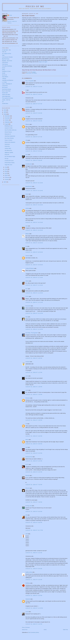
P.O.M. (27, 296)
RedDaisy (28, 583)
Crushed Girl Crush (9, 160)
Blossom (27, 488)
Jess (27, 116)
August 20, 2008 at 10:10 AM (34, 182)
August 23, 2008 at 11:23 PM (34, 608)
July (6, 167)
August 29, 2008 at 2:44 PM (34, 624)
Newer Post (24, 629)
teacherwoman (29, 456)
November (7, 118)
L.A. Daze (4, 82)
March (6, 175)
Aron (27, 154)
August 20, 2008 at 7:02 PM (34, 484)
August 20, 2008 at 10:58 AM (34, 264)
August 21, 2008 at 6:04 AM (34, 568)
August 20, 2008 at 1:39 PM (34, 386)
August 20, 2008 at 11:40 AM (34, 292)
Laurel (27, 611)
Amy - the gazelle (29, 80)
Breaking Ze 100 (8, 126)
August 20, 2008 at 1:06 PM (34, 358)
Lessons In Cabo (8, 128)
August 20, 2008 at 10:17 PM (34, 530)
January (7, 179)
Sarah (27, 194)
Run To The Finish (6, 91)
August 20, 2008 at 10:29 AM (34, 230)
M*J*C (27, 464)
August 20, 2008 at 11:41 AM (34, 302)
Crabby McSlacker (30, 268)
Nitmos (27, 281)
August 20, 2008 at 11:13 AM (34, 277)
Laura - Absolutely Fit (7, 83)
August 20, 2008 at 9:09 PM (34, 522)
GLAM (3, 73)
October (7, 120)
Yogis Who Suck (8, 164)
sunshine (28, 361)
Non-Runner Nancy (6, 89)
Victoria (27, 208)
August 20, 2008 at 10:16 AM (34, 190)
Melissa (27, 233)
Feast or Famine (8, 140)
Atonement (7, 144)
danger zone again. (43, 61)
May (6, 171)
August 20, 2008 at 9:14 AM (34, 86)
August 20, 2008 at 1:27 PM (34, 372)
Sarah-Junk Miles (6, 94)
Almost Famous (8, 132)
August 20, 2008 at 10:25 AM (34, 222)
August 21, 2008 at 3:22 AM (34, 552)
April (6, 173)
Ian (26, 246)
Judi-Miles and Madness (7, 80)
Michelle (27, 475)
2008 (5, 114)
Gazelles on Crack (6, 71)
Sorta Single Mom (6, 96)
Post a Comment (26, 627)
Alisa (3, 55)
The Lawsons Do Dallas (7, 98)
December (7, 116)
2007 (5, 182)
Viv (26, 423)
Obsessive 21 (8, 134)
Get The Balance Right (10, 156)
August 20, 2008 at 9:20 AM (34, 94)
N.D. (27, 288)
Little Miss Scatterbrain (10, 136)
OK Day (6, 158)
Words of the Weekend (10, 142)
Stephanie (28, 599)
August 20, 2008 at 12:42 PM (34, 313)
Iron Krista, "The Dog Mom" (32, 332)
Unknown (28, 255)
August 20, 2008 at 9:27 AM (34, 103)
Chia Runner (5, 62)
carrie (27, 376)
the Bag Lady (29, 505)
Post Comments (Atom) (33, 632)
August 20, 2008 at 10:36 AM (34, 242)
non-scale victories (31, 73)
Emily (3, 69)
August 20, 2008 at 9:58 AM (34, 160)
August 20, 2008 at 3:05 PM (34, 436)
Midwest (27, 124)
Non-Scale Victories (9, 138)
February (7, 177)
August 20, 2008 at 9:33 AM (34, 120)
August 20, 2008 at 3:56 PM (34, 443)
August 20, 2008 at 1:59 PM (34, 420)
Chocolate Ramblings (7, 66)
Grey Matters (5, 76)
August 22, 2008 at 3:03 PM (34, 595)
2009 (5, 112)
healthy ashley (29, 572)
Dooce (3, 67)
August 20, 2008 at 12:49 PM (34, 329)
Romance (28, 398)
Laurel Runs (5, 85)
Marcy (27, 439)
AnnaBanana (28, 164)
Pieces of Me (35, 6)
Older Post (65, 629)
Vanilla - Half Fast (6, 99)
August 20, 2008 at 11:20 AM (34, 285)
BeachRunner (29, 186)
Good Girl (7, 154)
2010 (5, 110)
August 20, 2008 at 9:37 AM (34, 136)
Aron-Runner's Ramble (7, 57)
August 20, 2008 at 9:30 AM (34, 113)
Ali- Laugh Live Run (6, 53)
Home (45, 629)
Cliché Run (7, 146)
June (6, 169)
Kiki (26, 515)
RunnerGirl (28, 305)
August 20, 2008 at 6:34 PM (34, 472)
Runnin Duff (4, 92)
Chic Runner (5, 64)
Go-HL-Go (4, 75)
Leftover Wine (8, 148)
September (7, 122)
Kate (27, 316)
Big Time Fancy (5, 58)
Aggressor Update (9, 152)
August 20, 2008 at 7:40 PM (34, 502)
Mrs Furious (5, 87)
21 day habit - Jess (6, 50)
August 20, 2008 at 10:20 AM (34, 204)
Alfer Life (4, 51)
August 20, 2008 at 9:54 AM (34, 151)
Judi (26, 447)
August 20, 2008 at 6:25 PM (34, 460)
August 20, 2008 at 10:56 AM (34, 252)
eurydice (27, 107)
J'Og (27, 140)
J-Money (4, 78)
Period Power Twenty (9, 162)
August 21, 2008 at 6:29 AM (34, 579)
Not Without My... (9, 150)
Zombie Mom (5, 103)
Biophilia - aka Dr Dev (7, 60)
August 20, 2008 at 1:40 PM (34, 394)
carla (27, 533)
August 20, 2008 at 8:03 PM (34, 511)
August (6, 124)
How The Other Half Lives (10, 130)
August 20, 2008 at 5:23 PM (34, 453)
